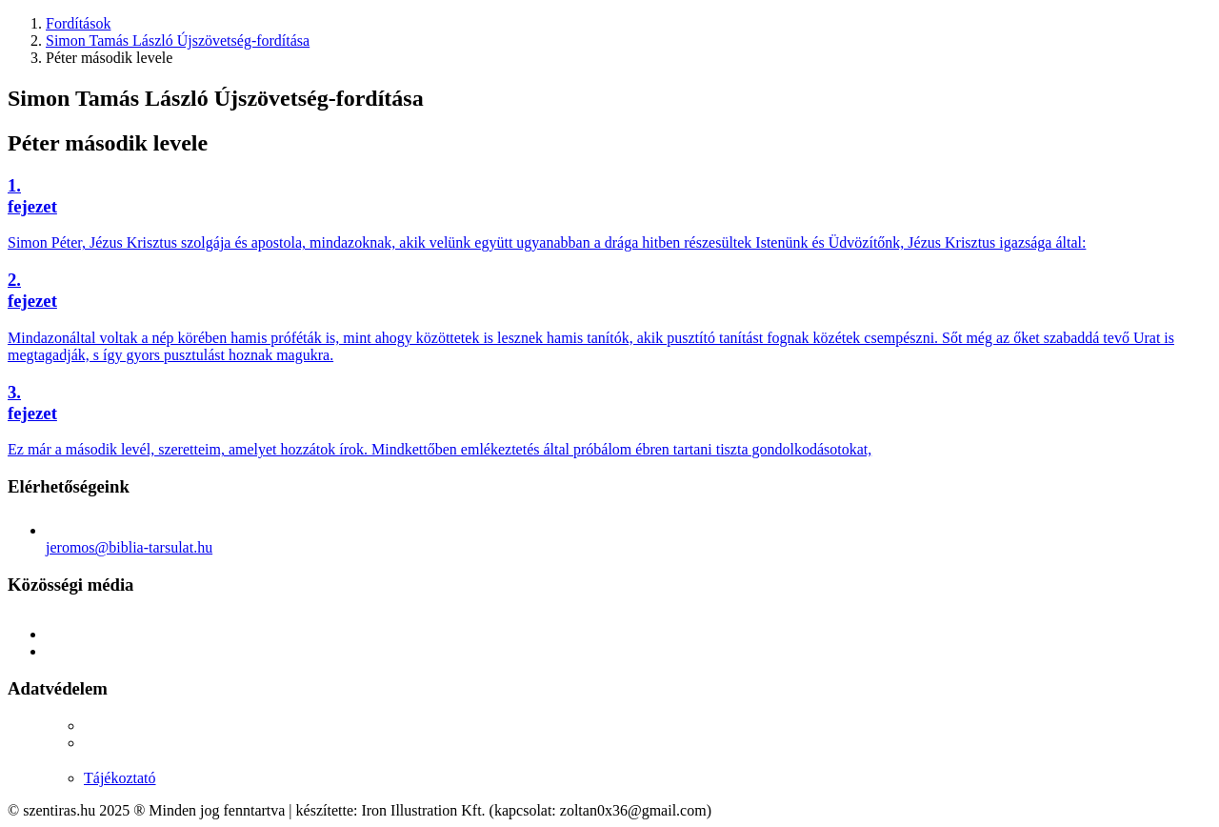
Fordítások (78, 23)
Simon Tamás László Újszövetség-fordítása (178, 40)
